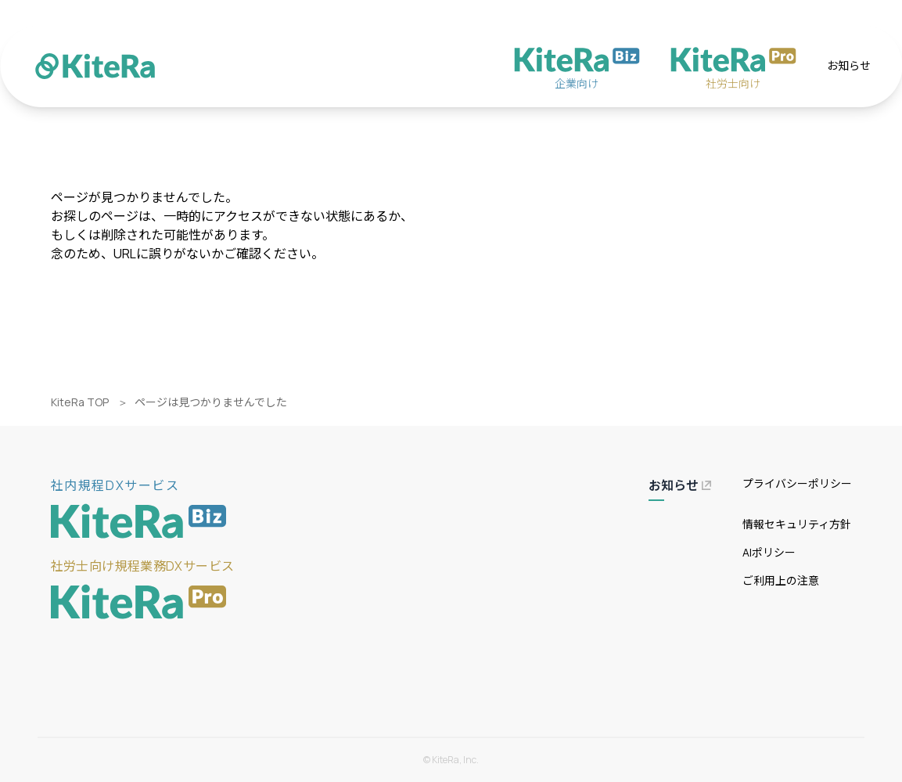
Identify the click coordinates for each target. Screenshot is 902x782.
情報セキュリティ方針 (796, 524)
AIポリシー (769, 552)
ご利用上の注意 (780, 580)
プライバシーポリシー (797, 483)
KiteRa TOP (80, 402)
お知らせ (849, 65)
